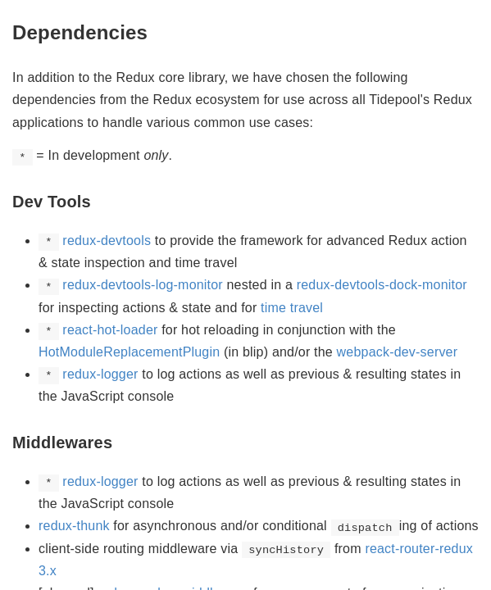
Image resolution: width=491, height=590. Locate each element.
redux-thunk (74, 526)
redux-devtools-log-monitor (142, 285)
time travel (292, 308)
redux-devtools (106, 240)
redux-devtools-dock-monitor (382, 285)
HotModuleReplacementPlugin (129, 352)
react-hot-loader (109, 330)
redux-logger (100, 374)
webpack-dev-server (397, 352)
